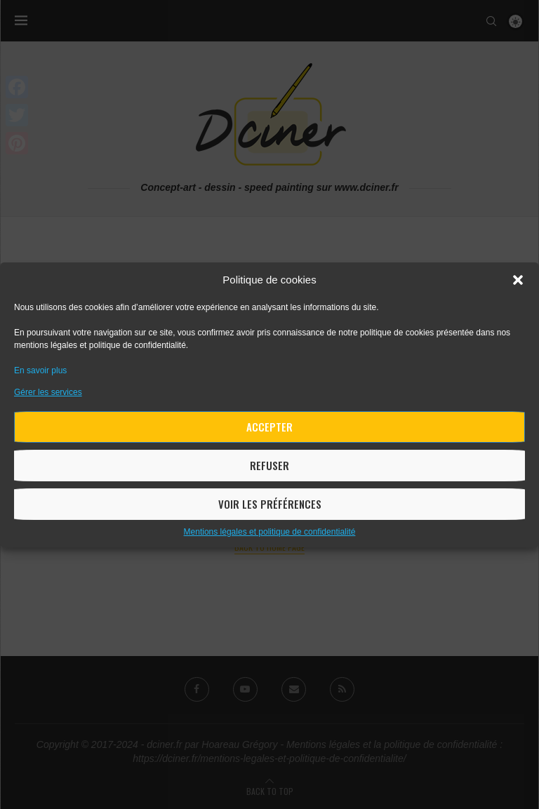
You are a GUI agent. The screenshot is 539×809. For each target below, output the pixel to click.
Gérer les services (48, 392)
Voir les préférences (269, 504)
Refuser (269, 465)
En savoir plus (40, 370)
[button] (518, 280)
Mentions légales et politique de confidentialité (270, 532)
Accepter (269, 426)
